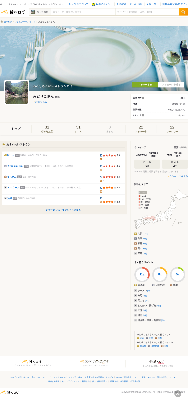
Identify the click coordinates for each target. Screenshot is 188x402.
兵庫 (142, 238)
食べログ (12, 11)
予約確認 (121, 4)
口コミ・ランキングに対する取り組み (66, 377)
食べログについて (78, 4)
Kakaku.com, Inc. (143, 392)
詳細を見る (41, 101)
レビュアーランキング (25, 22)
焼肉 (142, 315)
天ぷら (143, 300)
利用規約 (85, 381)
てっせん (11, 176)
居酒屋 (143, 346)
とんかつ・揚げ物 (149, 305)
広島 (142, 253)
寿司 (142, 295)
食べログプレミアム (70, 381)
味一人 (10, 155)
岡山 (142, 248)
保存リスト (152, 4)
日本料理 (155, 346)
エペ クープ (13, 187)
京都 (142, 243)
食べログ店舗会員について (127, 377)
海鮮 (166, 346)
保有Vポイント (102, 4)
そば (142, 310)
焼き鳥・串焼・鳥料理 (151, 320)
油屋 (9, 198)
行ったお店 (136, 4)
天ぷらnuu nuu (15, 166)
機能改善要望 (53, 381)
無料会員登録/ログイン (175, 4)
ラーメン (145, 290)
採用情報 (114, 381)
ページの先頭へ (177, 393)
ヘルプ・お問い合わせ (19, 377)
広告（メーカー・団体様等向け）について (160, 377)
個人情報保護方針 (100, 381)
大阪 (143, 233)
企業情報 (124, 381)
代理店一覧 (135, 381)
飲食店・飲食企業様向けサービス (99, 377)
